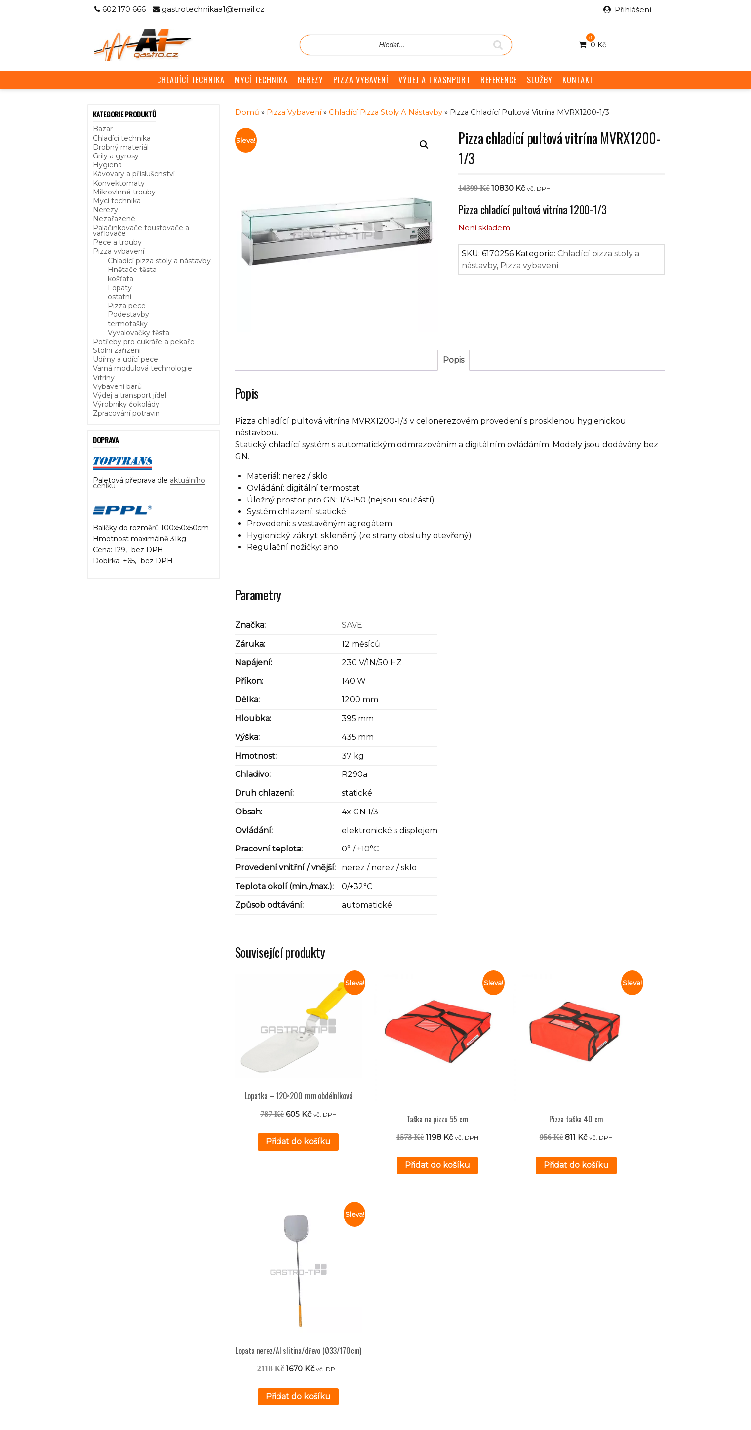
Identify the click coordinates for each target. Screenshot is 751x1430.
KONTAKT (578, 80)
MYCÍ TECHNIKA (261, 80)
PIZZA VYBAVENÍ (361, 80)
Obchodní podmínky (319, 1282)
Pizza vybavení (118, 251)
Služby (295, 1260)
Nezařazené (114, 218)
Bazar (103, 128)
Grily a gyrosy (116, 156)
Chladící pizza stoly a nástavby (159, 260)
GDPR (295, 1293)
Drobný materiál (121, 147)
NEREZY (310, 80)
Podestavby (128, 314)
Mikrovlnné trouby (124, 192)
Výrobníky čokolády (126, 404)
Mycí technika (117, 200)
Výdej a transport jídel (129, 395)
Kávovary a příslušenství (134, 173)
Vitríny (104, 377)
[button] (424, 145)
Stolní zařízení (117, 350)
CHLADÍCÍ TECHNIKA (191, 80)
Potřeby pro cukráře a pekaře (144, 341)
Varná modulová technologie (142, 368)
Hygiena (107, 164)
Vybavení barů (117, 386)
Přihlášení (633, 9)
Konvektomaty (119, 183)
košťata (120, 278)
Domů (247, 112)
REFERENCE (498, 80)
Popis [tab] (453, 360)
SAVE (352, 625)
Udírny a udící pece (125, 359)
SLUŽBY (540, 80)
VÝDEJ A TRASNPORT (434, 80)
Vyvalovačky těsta (138, 332)
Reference (302, 1271)
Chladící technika (122, 138)
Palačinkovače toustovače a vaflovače (141, 230)
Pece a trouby (117, 242)
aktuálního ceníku (194, 1290)
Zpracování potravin (126, 413)
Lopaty (120, 287)
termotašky (128, 323)
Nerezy (105, 209)
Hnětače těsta (132, 269)
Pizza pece (127, 305)
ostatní (119, 296)
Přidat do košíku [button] (282, 1127)
